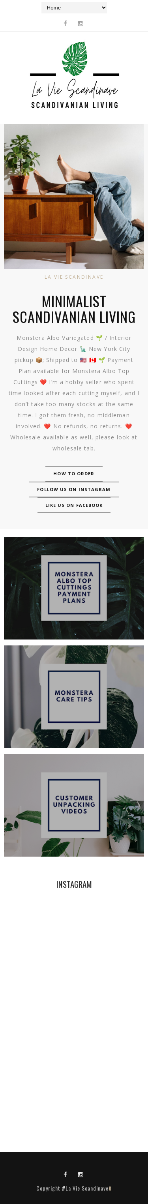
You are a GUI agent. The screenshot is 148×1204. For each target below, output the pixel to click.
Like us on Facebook (74, 505)
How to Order (73, 473)
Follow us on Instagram (74, 489)
